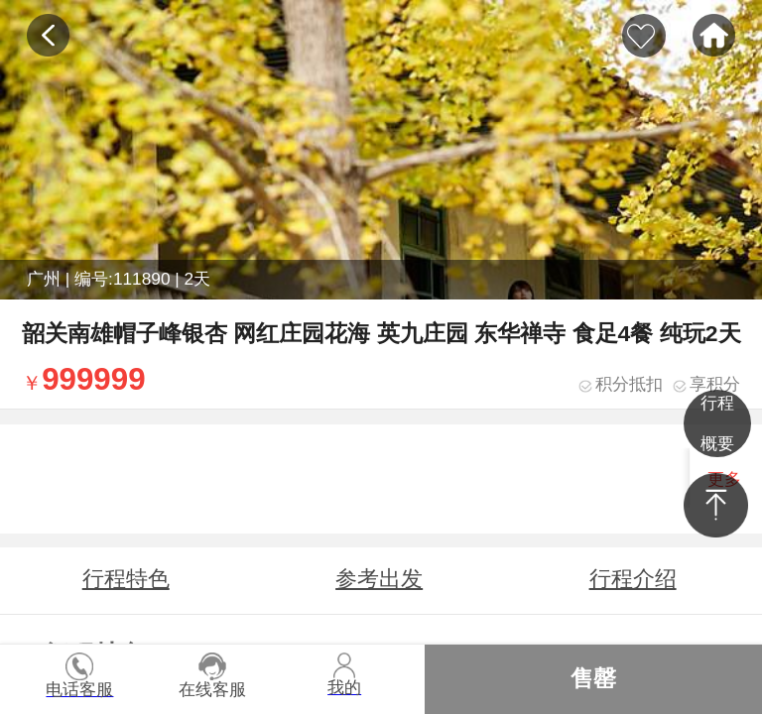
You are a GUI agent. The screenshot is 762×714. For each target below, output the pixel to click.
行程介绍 (633, 578)
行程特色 (126, 578)
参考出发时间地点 (379, 589)
